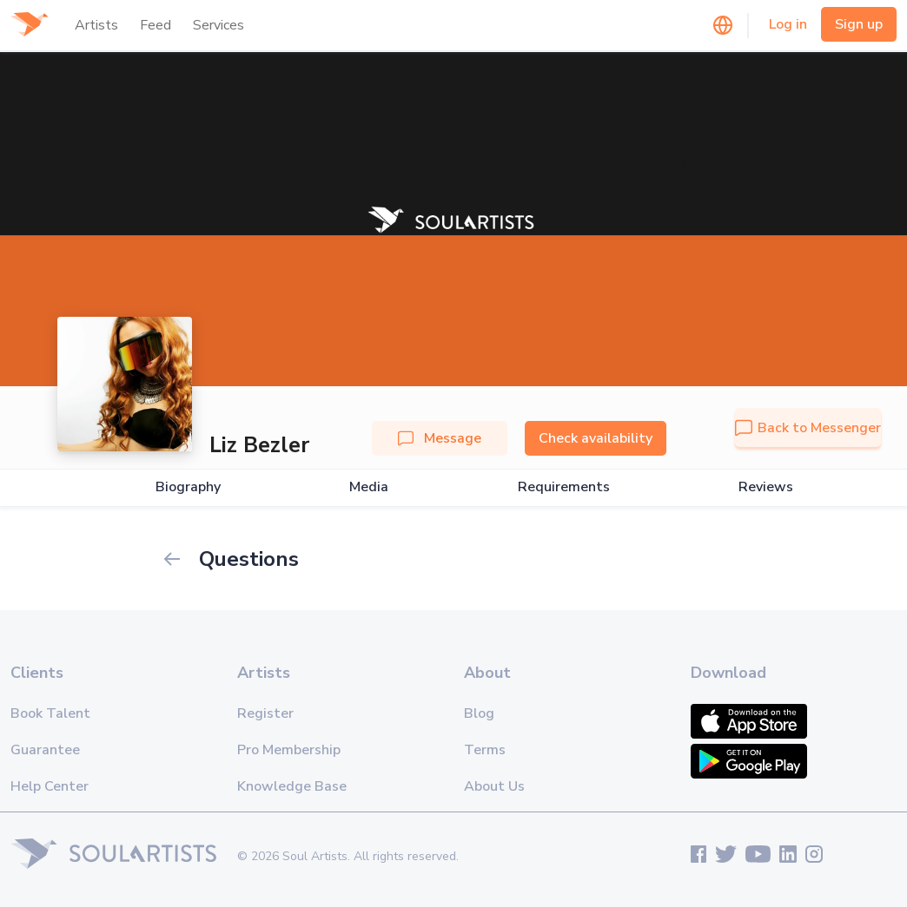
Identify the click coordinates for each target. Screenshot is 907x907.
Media (368, 487)
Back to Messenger (808, 427)
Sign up (859, 24)
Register (265, 713)
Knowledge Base (292, 786)
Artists (96, 25)
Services (218, 25)
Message (439, 438)
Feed (155, 25)
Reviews (765, 487)
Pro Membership (289, 750)
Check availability (595, 438)
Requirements (564, 487)
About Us (494, 786)
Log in (788, 24)
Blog (479, 713)
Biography (188, 487)
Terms (485, 750)
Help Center (49, 786)
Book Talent (50, 713)
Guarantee (45, 750)
